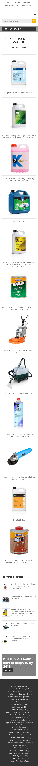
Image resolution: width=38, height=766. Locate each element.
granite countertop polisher (19, 732)
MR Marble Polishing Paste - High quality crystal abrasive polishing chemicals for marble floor (19, 137)
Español (17, 2)
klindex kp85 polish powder (19, 715)
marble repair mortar (11, 735)
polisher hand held (19, 707)
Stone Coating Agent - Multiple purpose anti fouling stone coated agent (19, 435)
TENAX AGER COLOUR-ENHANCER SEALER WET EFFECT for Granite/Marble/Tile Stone (19, 562)
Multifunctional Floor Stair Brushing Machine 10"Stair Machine (20, 638)
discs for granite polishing (19, 740)
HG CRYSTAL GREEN (18, 222)
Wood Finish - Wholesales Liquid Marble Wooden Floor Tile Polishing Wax (23, 586)
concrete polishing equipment (19, 697)
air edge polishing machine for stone (19, 712)
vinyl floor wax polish (18, 745)
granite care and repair (19, 751)
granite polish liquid (19, 727)
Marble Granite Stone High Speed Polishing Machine (19, 351)
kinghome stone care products (19, 691)
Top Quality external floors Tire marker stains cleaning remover (19, 94)
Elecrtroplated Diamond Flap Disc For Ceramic (23, 598)
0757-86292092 (27, 5)
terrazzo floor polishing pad (19, 689)
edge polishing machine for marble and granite (19, 724)
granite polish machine (19, 704)
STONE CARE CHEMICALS (19, 758)
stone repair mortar (19, 730)
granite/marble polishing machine (19, 743)
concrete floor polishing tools (18, 737)
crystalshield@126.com (12, 5)
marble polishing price (19, 686)
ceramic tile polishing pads (19, 761)
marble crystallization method (19, 753)
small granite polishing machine (19, 694)
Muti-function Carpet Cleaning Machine (22, 625)
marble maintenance (19, 748)
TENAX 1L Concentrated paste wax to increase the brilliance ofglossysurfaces (19, 308)
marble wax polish (27, 735)
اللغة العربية (26, 2)
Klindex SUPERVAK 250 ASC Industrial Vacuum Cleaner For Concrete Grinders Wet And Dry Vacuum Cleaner (23, 612)
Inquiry (8, 670)
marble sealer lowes (19, 717)
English (9, 2)
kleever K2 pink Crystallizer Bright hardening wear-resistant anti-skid (19, 180)
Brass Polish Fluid (19, 520)
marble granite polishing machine (19, 702)
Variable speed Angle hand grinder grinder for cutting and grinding (19, 478)
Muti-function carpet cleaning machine (19, 393)
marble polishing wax (19, 710)
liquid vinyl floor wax (19, 756)
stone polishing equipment (19, 720)
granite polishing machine (19, 699)
